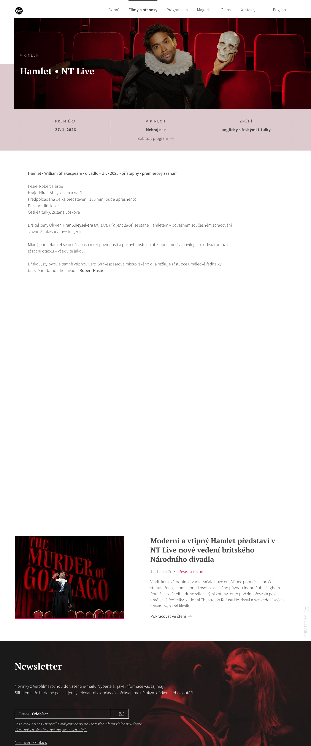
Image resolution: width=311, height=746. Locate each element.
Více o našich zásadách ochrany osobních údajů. (51, 685)
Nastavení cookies (31, 698)
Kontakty (247, 9)
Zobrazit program (153, 138)
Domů (114, 9)
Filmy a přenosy (143, 9)
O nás (226, 9)
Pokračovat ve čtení (168, 572)
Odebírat (116, 669)
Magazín (204, 9)
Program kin (177, 9)
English (279, 9)
